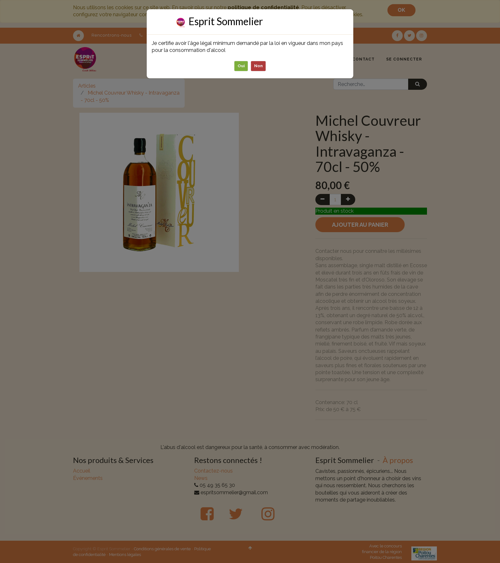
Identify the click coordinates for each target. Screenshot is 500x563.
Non (258, 65)
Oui (241, 65)
